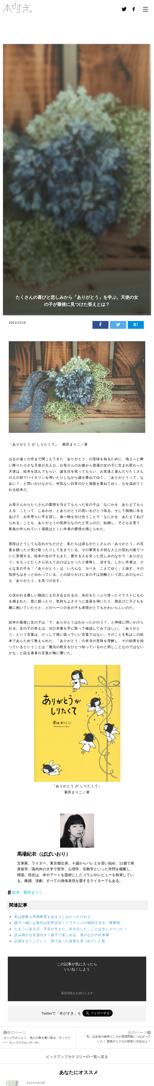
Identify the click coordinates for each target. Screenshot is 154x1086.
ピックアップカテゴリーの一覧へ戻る (77, 1057)
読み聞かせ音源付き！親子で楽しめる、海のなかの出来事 (61, 935)
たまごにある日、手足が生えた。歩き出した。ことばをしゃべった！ (70, 929)
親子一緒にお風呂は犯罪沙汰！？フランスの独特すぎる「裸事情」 (69, 923)
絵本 (16, 892)
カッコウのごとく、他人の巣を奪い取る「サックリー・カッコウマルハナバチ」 (37, 1037)
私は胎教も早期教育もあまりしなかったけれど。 (54, 917)
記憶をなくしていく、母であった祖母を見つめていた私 (60, 941)
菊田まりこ (33, 892)
